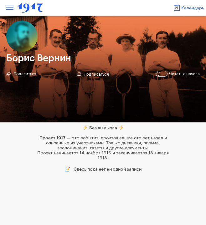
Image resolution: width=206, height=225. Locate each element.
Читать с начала (178, 74)
